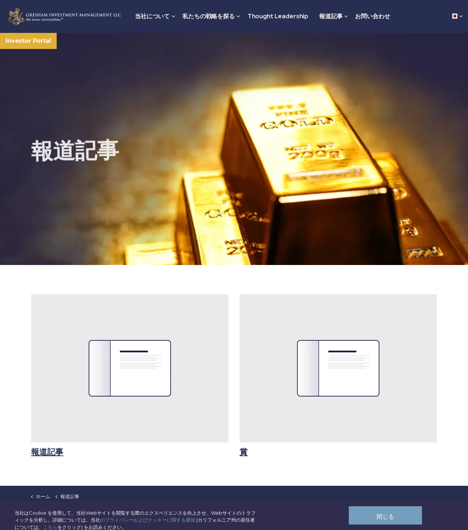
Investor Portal (28, 41)
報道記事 (330, 16)
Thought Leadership (278, 16)
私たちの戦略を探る (208, 16)
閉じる (385, 520)
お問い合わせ (372, 16)
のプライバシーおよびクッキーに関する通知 (147, 523)
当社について (152, 16)
